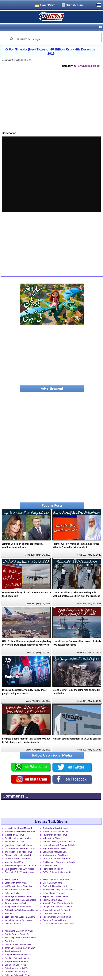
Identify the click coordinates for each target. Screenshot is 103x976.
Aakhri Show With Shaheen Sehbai (21, 903)
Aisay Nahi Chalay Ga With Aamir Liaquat (58, 883)
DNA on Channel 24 (14, 917)
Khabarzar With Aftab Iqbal (55, 825)
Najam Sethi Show (51, 831)
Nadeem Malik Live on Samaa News (57, 910)
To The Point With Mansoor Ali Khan (57, 865)
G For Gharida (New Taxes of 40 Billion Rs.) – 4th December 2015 (51, 45)
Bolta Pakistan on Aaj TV (16, 961)
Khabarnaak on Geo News (55, 848)
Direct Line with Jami (52, 876)
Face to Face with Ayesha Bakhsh (58, 838)
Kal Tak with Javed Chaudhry (18, 879)
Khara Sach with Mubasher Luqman (17, 883)
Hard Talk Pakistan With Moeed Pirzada (19, 862)
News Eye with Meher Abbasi (18, 890)
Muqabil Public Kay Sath (16, 955)
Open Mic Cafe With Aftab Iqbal (19, 865)
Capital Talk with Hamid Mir (17, 852)
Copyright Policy (74, 5)
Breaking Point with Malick (17, 951)
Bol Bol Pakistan (50, 859)
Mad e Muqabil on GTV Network (20, 825)
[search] (50, 32)
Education (9, 907)
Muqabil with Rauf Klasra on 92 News (19, 948)
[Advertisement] (51, 97)
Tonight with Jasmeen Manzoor (57, 900)
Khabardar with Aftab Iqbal (55, 821)
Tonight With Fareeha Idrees (18, 900)
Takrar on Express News (54, 913)
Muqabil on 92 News (14, 828)
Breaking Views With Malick (18, 831)
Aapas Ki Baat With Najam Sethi (58, 896)
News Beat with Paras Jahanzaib (20, 893)
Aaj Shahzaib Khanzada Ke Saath (59, 855)
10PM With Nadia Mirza (54, 907)
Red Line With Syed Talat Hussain (59, 835)
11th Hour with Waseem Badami (20, 910)
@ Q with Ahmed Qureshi (55, 879)
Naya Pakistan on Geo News (18, 913)
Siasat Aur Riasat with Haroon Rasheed (19, 838)
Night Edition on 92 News (55, 842)
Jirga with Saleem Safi (15, 896)
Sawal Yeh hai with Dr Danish (56, 903)
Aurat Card (10, 934)
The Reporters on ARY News (18, 845)
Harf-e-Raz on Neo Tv (53, 862)
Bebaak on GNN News (15, 958)
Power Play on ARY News (55, 828)
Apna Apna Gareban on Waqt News (18, 924)
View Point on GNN (14, 855)
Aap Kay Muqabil (13, 944)
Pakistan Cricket (12, 886)
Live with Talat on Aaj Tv (16, 965)
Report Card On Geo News (55, 890)
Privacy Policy (47, 5)
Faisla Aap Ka (11, 873)
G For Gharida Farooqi (87, 59)
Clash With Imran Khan (16, 876)
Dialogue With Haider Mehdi (18, 848)
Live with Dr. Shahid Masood (18, 821)
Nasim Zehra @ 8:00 (52, 893)
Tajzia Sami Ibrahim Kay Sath (56, 852)
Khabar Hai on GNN (14, 835)
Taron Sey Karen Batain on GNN (20, 941)
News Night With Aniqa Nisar (56, 873)
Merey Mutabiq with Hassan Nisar (20, 859)
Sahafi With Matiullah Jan (55, 845)
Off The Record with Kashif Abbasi (21, 842)
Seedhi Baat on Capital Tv (17, 927)
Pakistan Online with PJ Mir (18, 968)
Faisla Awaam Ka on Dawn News (58, 917)
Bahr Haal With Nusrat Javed (18, 938)
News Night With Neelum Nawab (20, 931)
